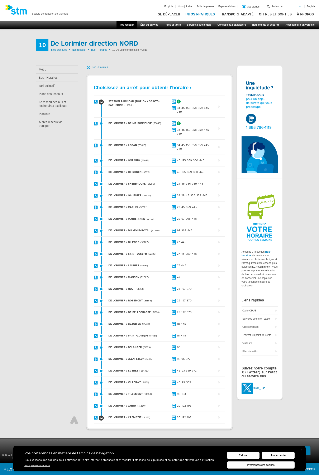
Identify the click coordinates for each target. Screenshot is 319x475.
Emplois (168, 6)
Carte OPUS (249, 310)
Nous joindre (185, 6)
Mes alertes (251, 7)
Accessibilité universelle (300, 24)
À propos (305, 14)
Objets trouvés (250, 326)
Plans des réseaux (51, 94)
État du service (149, 24)
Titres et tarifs (172, 24)
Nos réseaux (126, 24)
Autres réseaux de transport (51, 123)
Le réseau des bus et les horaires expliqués (53, 103)
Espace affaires (227, 6)
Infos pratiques (200, 14)
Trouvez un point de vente (256, 335)
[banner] (36, 11)
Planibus (44, 114)
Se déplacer (169, 14)
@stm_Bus (259, 388)
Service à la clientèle (199, 24)
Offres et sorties (275, 14)
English (311, 6)
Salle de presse (205, 6)
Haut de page (74, 420)
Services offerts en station (256, 318)
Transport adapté (237, 14)
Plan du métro (250, 351)
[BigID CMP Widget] (159, 459)
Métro (42, 69)
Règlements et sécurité (265, 24)
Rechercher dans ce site (268, 6)
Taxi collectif (46, 85)
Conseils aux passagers (231, 24)
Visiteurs (247, 343)
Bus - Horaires (99, 49)
